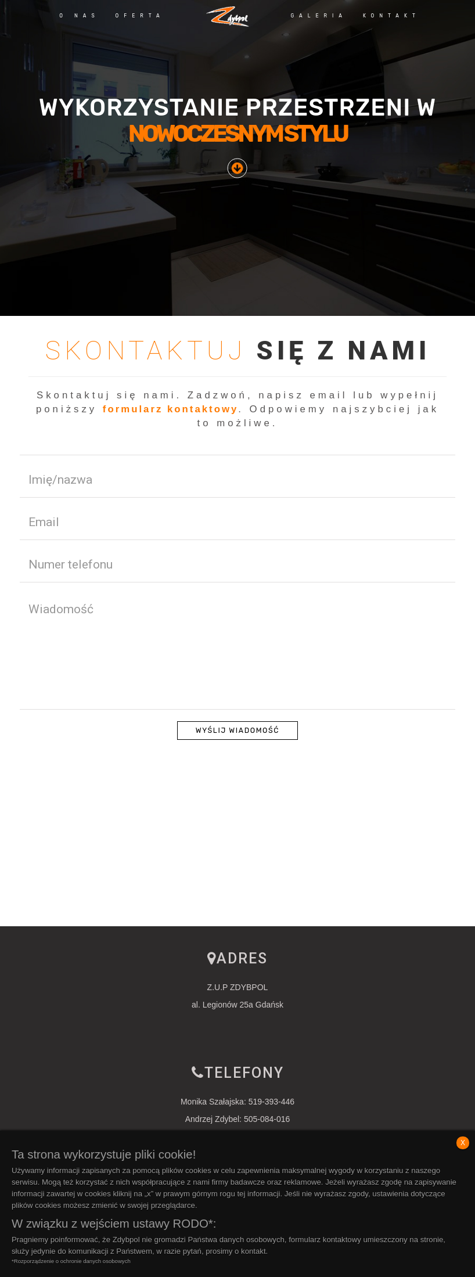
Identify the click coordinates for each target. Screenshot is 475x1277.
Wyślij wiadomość (237, 730)
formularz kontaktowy (170, 409)
